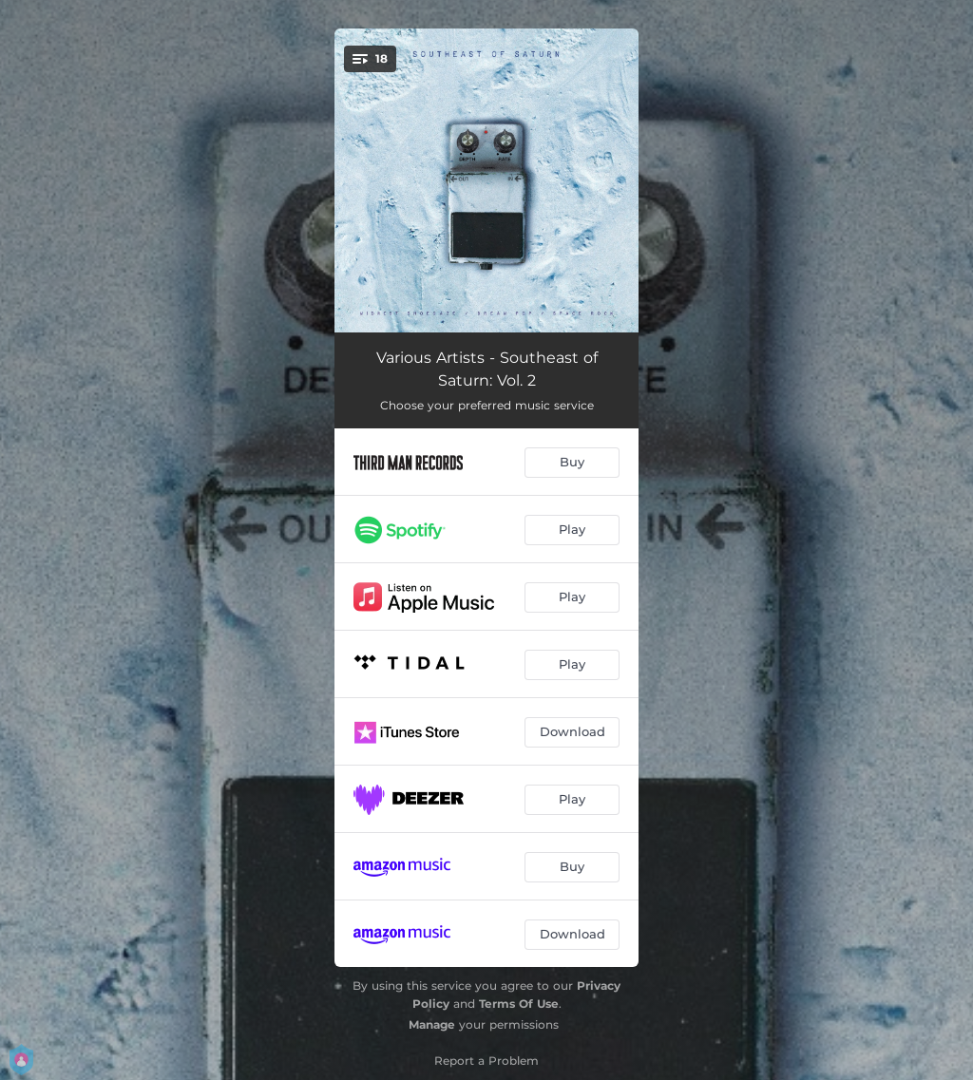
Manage (432, 1024)
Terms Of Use (519, 1003)
